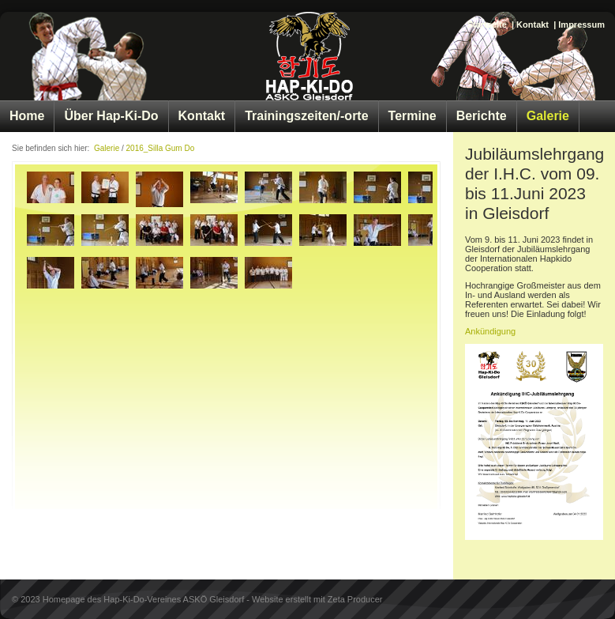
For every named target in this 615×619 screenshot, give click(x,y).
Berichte (481, 116)
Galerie (548, 116)
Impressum (581, 24)
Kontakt (532, 24)
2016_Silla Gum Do (160, 148)
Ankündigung (490, 331)
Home (26, 116)
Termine (412, 116)
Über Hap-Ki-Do (111, 116)
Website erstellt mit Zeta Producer (317, 599)
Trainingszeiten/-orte (306, 116)
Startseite (487, 24)
